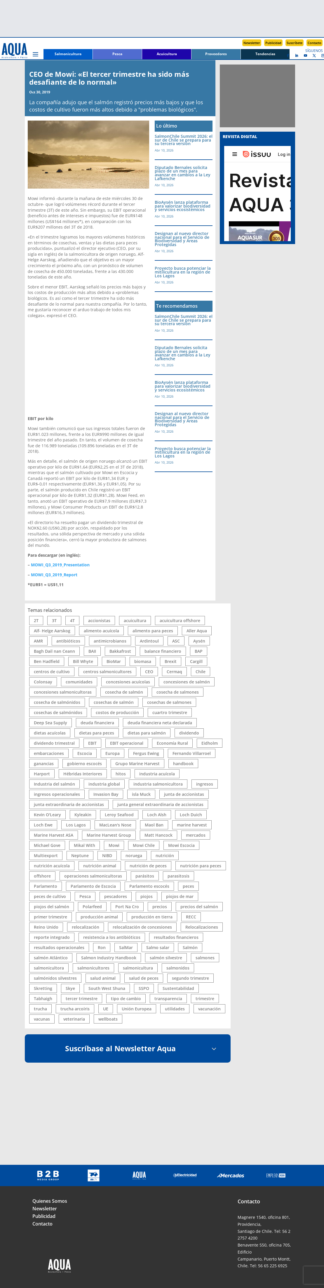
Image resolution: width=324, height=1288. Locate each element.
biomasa (142, 661)
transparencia (168, 998)
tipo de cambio (126, 998)
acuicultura (135, 620)
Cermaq (174, 671)
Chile (200, 671)
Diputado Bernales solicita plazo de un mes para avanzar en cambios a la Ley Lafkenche (182, 173)
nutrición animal (99, 865)
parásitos (144, 876)
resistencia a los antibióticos (111, 937)
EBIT (92, 743)
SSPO (144, 988)
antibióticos (68, 641)
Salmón (190, 947)
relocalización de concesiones (142, 927)
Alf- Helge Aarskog (52, 630)
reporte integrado (52, 937)
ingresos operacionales (57, 794)
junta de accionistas (184, 794)
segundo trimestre (190, 978)
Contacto (314, 43)
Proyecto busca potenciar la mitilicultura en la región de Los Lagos (183, 271)
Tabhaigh (43, 998)
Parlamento (45, 886)
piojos (146, 896)
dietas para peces (96, 733)
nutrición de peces (148, 865)
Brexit (171, 661)
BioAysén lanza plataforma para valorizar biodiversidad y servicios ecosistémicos (182, 205)
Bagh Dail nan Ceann (54, 651)
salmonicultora (49, 968)
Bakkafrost (120, 651)
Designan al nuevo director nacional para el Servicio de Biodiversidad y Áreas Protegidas (182, 239)
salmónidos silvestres (55, 978)
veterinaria (74, 1019)
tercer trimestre (81, 998)
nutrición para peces (200, 865)
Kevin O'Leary (47, 814)
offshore (42, 876)
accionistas (99, 620)
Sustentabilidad (178, 988)
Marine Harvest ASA (53, 835)
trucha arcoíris (75, 1009)
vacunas (42, 1019)
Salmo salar (157, 947)
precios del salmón (199, 906)
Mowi (114, 845)
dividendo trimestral (54, 743)
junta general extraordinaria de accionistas (160, 804)
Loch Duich (191, 814)
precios (159, 906)
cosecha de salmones (177, 692)
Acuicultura (167, 54)
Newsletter (251, 43)
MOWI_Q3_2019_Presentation (60, 565)
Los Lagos (76, 825)
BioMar (114, 661)
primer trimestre (50, 917)
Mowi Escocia (181, 845)
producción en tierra (152, 917)
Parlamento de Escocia (93, 886)
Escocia (84, 753)
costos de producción (117, 712)
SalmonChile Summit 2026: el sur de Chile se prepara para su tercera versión (183, 139)
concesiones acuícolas (128, 682)
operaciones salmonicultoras (93, 876)
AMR (38, 641)
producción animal (99, 917)
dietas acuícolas (50, 733)
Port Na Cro (127, 906)
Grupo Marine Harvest (137, 763)
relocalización (85, 927)
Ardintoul (149, 641)
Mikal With (84, 845)
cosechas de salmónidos (58, 712)
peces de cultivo (50, 896)
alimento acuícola (101, 630)
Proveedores (216, 54)
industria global (104, 784)
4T (72, 620)
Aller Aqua (197, 630)
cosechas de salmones (169, 702)
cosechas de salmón (114, 702)
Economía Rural (172, 743)
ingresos (204, 784)
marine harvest (192, 825)
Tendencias (265, 54)
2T (36, 620)
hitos (121, 774)
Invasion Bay (106, 794)
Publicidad (273, 43)
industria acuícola (157, 774)
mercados (195, 835)
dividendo (189, 733)
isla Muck (141, 794)
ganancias (44, 763)
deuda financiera (97, 722)
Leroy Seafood (119, 814)
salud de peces (143, 978)
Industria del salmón (54, 784)
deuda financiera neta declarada (160, 722)
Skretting (43, 988)
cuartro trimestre (169, 712)
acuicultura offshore (180, 620)
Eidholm (209, 743)
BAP (199, 651)
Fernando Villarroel (192, 753)
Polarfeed (92, 906)
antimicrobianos (110, 641)
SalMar (126, 947)
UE (105, 1009)
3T (54, 620)
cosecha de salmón (124, 692)
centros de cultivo (52, 671)
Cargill (196, 661)
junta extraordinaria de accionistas (69, 804)
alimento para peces (153, 630)
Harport (42, 774)
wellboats (108, 1019)
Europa (112, 753)
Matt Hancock (158, 835)
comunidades (79, 682)
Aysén (199, 641)
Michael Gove (47, 845)
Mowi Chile (144, 845)
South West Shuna (106, 988)
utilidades (175, 1009)
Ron (102, 947)
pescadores (115, 896)
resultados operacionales (59, 947)
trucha (40, 1009)
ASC (176, 641)
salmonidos (177, 968)
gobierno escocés (84, 763)
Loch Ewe (43, 825)
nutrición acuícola (52, 865)
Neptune (80, 855)
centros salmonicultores (107, 671)
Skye (70, 988)
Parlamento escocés (149, 886)
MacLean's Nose (115, 825)
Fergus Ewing (146, 753)
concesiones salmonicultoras (63, 692)
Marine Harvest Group (109, 835)
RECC (191, 917)
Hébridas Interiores (82, 774)
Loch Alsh (156, 814)
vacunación (209, 1009)
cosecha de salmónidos (57, 702)
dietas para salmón (147, 733)
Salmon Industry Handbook (108, 957)
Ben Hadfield (47, 661)
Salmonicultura (68, 54)
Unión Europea (136, 1009)
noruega (134, 855)
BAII (92, 651)
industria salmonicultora (158, 784)
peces (188, 886)
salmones (205, 957)
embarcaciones (49, 753)
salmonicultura (138, 968)
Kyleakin (82, 814)
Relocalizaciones (201, 927)
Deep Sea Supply (50, 722)
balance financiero (162, 651)
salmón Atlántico (51, 957)
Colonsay (43, 682)
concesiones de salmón (186, 682)
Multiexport (46, 855)
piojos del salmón (51, 906)
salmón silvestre (166, 957)
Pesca (117, 54)
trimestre (205, 998)
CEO (149, 671)
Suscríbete (294, 43)
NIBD (107, 855)
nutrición (165, 855)
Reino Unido (46, 927)
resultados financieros (176, 937)
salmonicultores (93, 968)
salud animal (103, 978)
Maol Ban (154, 825)
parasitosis (178, 876)
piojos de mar (180, 896)
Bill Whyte (83, 661)
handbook (183, 763)
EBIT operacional (126, 743)
